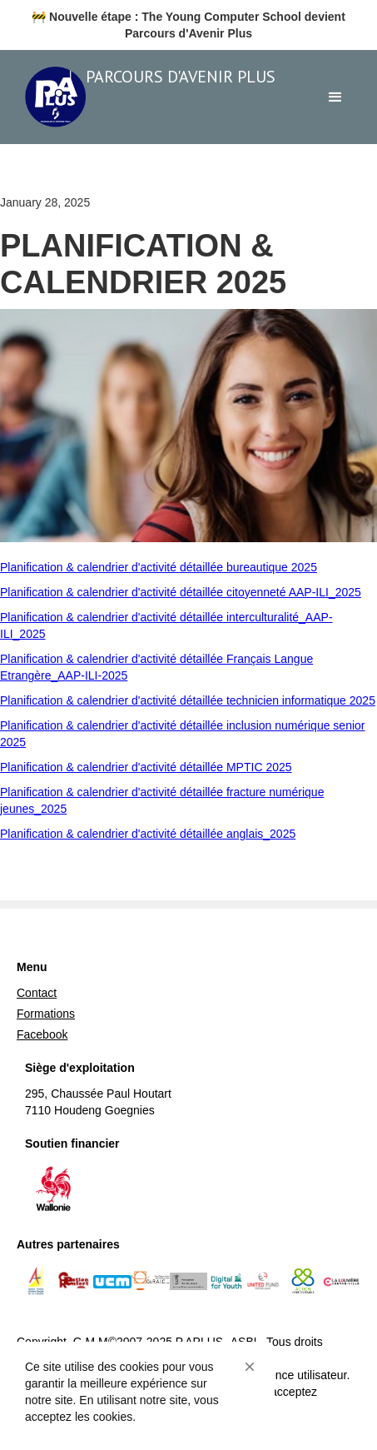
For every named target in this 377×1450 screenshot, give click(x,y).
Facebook (42, 1034)
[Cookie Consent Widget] (141, 1392)
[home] (150, 97)
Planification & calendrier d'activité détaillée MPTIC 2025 (146, 767)
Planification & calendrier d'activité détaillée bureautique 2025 (158, 567)
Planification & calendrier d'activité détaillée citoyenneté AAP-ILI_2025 (180, 592)
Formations (46, 1013)
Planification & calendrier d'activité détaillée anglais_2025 (147, 833)
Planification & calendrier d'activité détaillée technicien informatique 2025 (187, 700)
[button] (249, 1367)
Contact (37, 992)
